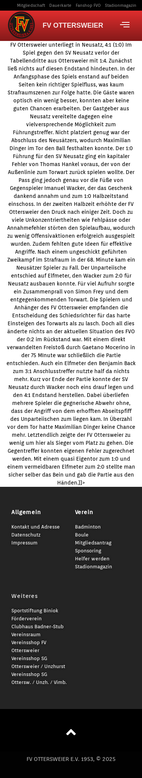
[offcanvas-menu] (124, 24)
